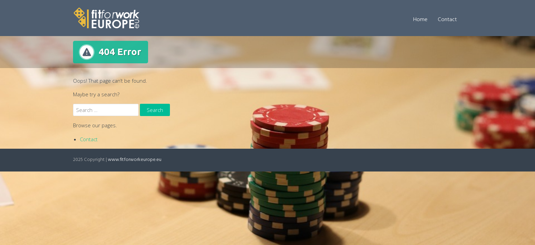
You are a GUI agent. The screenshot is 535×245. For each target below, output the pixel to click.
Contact (447, 19)
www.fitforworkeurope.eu (134, 160)
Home (420, 19)
